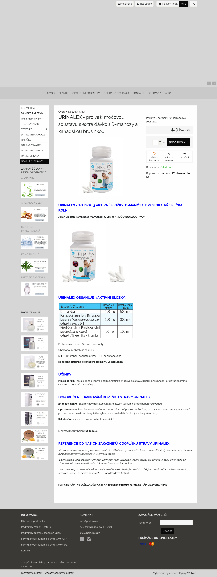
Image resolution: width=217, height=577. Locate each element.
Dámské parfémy (32, 113)
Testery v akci (30, 123)
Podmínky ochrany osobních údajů (41, 532)
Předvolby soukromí (31, 572)
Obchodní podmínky (86, 93)
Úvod (51, 93)
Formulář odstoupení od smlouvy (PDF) (44, 538)
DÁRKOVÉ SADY (30, 155)
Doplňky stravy (32, 161)
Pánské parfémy (32, 118)
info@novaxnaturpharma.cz (124, 484)
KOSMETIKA (28, 108)
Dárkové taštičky (33, 150)
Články (63, 93)
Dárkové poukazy (33, 134)
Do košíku (178, 142)
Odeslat (167, 530)
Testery (35, 129)
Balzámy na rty (31, 145)
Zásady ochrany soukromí (60, 572)
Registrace (144, 3)
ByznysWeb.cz (187, 573)
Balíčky (26, 139)
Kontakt (138, 93)
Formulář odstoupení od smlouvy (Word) (44, 544)
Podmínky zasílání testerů (36, 526)
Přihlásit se (125, 3)
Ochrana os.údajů (116, 93)
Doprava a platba (159, 93)
